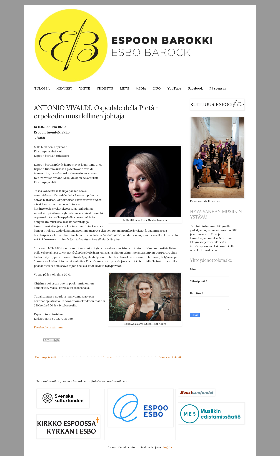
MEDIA (141, 88)
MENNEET (64, 88)
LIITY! (124, 88)
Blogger (167, 447)
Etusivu (107, 357)
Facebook (195, 88)
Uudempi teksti (45, 357)
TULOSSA (42, 88)
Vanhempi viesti (170, 357)
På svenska (217, 88)
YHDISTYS (105, 88)
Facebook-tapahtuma (48, 327)
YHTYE (84, 88)
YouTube (174, 88)
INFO (157, 88)
